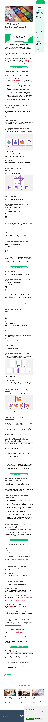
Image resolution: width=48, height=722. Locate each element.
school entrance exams (8, 29)
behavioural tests (39, 13)
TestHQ (22, 530)
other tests (38, 17)
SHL (4, 2)
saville (37, 20)
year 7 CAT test (22, 421)
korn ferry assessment (38, 15)
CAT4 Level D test (17, 80)
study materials (18, 632)
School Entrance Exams (21, 2)
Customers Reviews (22, 718)
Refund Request (22, 715)
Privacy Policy (23, 716)
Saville (8, 2)
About (24, 712)
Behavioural (13, 2)
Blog (24, 713)
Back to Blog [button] (7, 674)
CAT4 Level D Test (26, 60)
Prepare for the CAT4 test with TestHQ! (18, 67)
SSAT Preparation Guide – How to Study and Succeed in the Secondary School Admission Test (39, 45)
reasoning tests (39, 19)
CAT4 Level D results (9, 444)
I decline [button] (32, 718)
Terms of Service (22, 717)
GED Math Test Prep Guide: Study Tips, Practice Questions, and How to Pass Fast (39, 31)
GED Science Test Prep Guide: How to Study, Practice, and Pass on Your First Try (39, 38)
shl (36, 24)
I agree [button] (28, 718)
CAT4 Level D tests (16, 559)
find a (9, 600)
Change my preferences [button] (38, 718)
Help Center (23, 714)
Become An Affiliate (22, 719)
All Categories (39, 12)
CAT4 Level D (11, 606)
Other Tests (29, 2)
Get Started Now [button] (40, 2)
